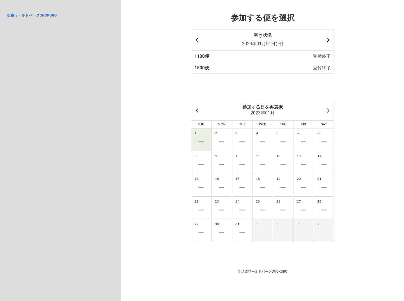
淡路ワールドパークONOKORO (32, 15)
